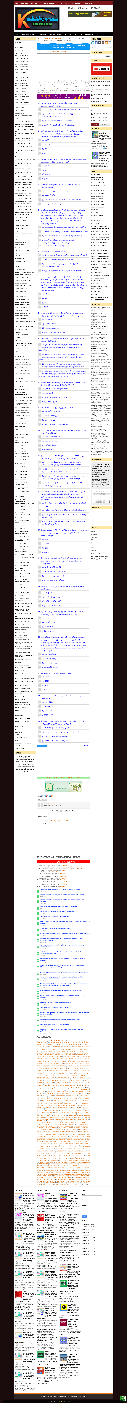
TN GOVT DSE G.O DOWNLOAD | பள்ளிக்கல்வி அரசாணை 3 (24, 647)
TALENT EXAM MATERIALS (83, 1157)
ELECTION (61, 1090)
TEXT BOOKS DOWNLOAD (58, 1164)
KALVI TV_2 (40, 1110)
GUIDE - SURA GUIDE (70, 1103)
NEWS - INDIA (54, 1117)
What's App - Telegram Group (100, 559)
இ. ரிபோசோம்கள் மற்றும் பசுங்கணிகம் (57, 120)
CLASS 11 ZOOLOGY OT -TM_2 (56, 1061)
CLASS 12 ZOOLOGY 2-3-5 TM (59, 1068)
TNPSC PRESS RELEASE (61, 1176)
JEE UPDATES (79, 1109)
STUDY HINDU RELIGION (82, 1143)
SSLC (92, 540)
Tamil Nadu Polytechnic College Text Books (67, 1251)
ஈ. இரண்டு (46, 178)
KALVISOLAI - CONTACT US (68, 1110)
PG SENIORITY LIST (78, 1121)
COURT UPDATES (61, 1082)
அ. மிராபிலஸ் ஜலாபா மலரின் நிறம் (55, 191)
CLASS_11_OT (62, 1075)
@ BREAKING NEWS (42, 1041)
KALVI (86, 1109)
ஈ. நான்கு (45, 552)
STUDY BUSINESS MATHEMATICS (59, 1136)
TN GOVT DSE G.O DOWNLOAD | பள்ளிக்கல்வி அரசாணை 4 (59, 1169)
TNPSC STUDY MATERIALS (23, 691)
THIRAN (39, 1165)
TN (58, 1165)
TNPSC (93, 550)
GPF (61, 1097)
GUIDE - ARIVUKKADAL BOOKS (71, 1097)
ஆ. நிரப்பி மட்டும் (49, 622)
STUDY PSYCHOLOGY (61, 1152)
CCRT (87, 1054)
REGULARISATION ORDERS (46, 1129)
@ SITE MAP (74, 1041)
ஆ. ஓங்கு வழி (47, 393)
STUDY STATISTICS (67, 1153)
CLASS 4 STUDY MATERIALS (51, 1072)
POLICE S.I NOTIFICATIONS (61, 1122)
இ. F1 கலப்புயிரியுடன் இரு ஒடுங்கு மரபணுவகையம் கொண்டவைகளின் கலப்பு (62, 265)
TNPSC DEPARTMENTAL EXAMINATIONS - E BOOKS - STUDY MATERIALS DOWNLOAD (29, 1295)
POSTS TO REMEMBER (44, 1124)
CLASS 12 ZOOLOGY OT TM (23, 187)
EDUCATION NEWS (41, 1090)
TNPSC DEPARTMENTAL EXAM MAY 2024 (50, 1353)
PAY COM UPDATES (81, 1119)
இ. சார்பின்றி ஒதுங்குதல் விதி (53, 576)
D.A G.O (80, 1084)
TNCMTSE (63, 1170)
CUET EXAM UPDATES (71, 1084)
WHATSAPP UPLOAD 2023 (74, 1184)
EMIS (75, 1090)
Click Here (65, 865)
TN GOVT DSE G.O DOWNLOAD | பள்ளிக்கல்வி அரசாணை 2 (51, 1167)
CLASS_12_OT (83, 1077)
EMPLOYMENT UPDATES (23, 250)
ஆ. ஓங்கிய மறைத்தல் (50, 415)
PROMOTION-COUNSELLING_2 (46, 1128)
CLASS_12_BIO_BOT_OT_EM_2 (78, 1075)
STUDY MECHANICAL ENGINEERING (22, 540)
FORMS (84, 1093)
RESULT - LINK (60, 1129)
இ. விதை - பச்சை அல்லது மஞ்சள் (55, 736)
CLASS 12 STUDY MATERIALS (76, 1067)
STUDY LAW (75, 1145)
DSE (47, 1088)
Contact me (18, 759)
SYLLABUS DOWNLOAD (68, 1157)
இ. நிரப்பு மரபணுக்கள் (50, 420)
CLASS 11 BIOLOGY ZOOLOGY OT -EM (74, 1058)
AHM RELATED (84, 1042)
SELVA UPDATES (84, 1131)
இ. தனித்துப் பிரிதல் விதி (51, 601)
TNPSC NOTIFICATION (44, 1176)
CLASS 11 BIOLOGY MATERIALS (54, 1058)
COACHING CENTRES (21, 217)
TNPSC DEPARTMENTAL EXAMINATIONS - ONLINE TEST (51, 1369)
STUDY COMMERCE (50, 1138)
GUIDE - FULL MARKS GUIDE (23, 286)
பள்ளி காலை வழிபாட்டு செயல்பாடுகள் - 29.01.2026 (54, 916)
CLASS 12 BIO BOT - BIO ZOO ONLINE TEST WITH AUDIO (23, 147)
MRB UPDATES (86, 1112)
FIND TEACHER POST (64, 1093)
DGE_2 (85, 1085)
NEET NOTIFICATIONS (82, 1114)
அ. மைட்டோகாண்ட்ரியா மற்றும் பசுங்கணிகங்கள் (61, 109)
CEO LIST (58, 1056)
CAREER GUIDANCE (58, 1054)
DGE (80, 1085)
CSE (51, 1084)
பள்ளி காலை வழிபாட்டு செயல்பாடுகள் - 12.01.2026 (54, 1007)
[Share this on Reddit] (52, 796)
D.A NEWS (87, 1084)
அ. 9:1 (44, 294)
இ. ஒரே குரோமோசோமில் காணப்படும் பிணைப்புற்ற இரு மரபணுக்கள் (64, 515)
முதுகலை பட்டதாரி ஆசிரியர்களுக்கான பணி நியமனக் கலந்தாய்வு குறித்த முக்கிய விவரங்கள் (100, 321)
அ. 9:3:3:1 (45, 676)
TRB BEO (88, 1179)
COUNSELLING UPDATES (45, 1082)
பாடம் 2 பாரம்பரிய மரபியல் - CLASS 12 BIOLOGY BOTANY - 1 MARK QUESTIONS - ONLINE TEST (63, 46)
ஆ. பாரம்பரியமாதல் (50, 658)
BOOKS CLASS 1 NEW (78, 1046)
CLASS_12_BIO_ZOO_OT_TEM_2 (67, 1077)
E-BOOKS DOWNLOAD (62, 1088)
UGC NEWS (76, 1183)
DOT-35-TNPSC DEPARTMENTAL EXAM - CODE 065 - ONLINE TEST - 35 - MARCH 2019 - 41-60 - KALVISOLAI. (29, 1237)
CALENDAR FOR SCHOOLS (44, 1054)
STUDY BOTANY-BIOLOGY (23, 459)
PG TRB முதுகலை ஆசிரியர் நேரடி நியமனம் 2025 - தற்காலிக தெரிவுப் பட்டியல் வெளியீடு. (100, 420)
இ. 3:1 (44, 302)
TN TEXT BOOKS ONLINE (52, 1170)
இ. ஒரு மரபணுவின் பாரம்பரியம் (54, 397)
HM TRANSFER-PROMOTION (71, 1105)
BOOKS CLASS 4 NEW (51, 1049)
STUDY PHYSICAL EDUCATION (61, 1150)
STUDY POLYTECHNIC (48, 1152)
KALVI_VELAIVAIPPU (52, 1110)
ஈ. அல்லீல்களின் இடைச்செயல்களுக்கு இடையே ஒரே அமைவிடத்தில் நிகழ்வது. (62, 484)
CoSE (86, 1080)
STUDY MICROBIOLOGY (61, 1148)
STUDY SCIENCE (84, 1152)
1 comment (64, 52)
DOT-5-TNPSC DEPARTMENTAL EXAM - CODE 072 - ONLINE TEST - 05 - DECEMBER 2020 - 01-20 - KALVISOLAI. (25, 1275)
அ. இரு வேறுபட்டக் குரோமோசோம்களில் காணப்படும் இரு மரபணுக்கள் (65, 504)
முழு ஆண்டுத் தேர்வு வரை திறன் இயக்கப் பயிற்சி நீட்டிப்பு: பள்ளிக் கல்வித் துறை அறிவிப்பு (100, 380)
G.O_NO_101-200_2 (83, 1095)
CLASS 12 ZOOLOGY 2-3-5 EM (23, 179)
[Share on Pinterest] (47, 796)
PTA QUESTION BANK (64, 1127)
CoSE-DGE (94, 537)
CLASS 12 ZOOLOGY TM (55, 1070)
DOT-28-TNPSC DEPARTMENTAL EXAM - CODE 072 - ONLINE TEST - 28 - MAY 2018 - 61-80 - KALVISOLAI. (29, 1256)
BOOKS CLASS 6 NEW (75, 1049)
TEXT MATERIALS (84, 1164)
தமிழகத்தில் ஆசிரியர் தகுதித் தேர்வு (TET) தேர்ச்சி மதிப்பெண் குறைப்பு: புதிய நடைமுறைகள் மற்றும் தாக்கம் (101, 360)
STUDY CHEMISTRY (75, 1136)
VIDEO (39, 1184)
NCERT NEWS (53, 1114)
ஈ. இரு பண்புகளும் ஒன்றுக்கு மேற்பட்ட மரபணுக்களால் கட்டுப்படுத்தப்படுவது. (63, 522)
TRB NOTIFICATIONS (46, 1181)
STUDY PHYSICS (75, 1150)
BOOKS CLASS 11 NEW (52, 1048)
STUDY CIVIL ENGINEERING (23, 469)
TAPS (88, 1158)
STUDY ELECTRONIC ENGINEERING (64, 1139)
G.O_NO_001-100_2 (72, 1095)
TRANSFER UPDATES (49, 1179)
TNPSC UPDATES (64, 1177)
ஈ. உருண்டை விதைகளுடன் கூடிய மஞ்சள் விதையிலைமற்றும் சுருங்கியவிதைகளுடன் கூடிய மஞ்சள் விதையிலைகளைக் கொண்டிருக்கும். (62, 243)
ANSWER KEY (51, 1044)
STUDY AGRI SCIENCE (83, 1133)
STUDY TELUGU (46, 1155)
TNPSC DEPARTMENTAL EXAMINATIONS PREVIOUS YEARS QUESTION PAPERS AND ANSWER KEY (29, 1216)
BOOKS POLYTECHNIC (82, 1053)
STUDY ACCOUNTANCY (70, 1133)
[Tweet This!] (45, 796)
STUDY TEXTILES (57, 1155)
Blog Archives (104, 124)
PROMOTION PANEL (83, 1124)
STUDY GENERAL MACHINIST (81, 1141)
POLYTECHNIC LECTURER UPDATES (79, 1122)
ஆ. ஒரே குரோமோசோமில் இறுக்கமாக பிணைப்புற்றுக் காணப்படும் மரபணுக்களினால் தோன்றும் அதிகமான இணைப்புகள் (61, 357)
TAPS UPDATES (43, 1160)
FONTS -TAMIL (76, 1093)
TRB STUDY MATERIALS (22, 721)
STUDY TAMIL (19, 584)
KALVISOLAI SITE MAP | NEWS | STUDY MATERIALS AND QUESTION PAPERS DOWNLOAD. (73, 1198)
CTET (61, 1084)
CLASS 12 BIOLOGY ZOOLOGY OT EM (24, 168)
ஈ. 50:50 (45, 307)
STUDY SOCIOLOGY (55, 1153)
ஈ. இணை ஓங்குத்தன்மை (51, 401)
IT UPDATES (84, 1107)
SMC (46, 1133)
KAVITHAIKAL (49, 1112)
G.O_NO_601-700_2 (53, 1097)
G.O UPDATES (60, 1095)
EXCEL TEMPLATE (51, 1093)
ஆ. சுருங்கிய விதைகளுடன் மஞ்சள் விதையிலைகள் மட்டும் (65, 231)
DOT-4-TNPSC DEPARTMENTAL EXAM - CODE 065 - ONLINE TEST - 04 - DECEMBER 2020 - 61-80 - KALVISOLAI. (25, 1316)
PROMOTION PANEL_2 (44, 1126)
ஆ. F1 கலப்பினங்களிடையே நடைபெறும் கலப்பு (60, 259)
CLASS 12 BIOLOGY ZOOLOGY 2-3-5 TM (67, 1065)
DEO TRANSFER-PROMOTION (68, 1085)
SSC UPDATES (53, 1133)
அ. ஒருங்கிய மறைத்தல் (51, 411)
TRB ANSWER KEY (78, 1179)
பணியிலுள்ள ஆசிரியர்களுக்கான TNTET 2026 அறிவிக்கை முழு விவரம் (60, 889)
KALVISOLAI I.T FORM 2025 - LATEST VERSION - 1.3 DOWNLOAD (105, 154)
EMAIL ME (68, 1090)
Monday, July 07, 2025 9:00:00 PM (61, 821)
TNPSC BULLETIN (69, 1172)
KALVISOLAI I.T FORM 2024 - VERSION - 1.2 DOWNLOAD (72, 1322)
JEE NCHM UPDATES (69, 1109)
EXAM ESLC (66, 1091)
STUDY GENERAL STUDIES (43, 1143)
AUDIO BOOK (85, 1044)
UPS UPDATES (84, 1183)
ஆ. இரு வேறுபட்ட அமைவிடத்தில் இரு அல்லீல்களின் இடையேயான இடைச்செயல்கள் (63, 470)
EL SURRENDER (52, 1090)
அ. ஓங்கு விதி (47, 592)
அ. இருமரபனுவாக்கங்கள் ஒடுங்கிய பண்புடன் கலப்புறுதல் (64, 255)
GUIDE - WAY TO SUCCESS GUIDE (45, 1105)
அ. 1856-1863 (47, 702)
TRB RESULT (60, 1181)
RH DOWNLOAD (83, 1129)
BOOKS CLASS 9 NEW (61, 1051)
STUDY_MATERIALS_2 (55, 1157)
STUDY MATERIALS (56, 1146)
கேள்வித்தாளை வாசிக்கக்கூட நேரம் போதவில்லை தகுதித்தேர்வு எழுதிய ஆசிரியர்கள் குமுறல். (69, 1238)
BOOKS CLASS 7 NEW (21, 80)
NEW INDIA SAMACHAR (22, 373)
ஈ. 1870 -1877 (47, 715)
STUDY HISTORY (41, 1145)
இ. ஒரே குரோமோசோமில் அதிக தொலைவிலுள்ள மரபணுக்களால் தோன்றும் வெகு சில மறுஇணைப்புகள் (63, 365)
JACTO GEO (40, 1109)
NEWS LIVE (64, 1117)
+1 (92, 542)
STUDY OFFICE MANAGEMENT (44, 1150)
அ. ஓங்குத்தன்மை (49, 654)
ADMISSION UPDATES (70, 1043)
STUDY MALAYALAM (42, 1146)
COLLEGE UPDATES (52, 1080)
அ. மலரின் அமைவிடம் (51, 436)
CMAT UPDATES (77, 1079)
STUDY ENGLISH (20, 494)
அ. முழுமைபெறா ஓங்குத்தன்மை (55, 388)
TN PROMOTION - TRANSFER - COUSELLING (24, 656)
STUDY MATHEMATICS (70, 1146)
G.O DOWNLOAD (48, 1095)
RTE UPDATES (45, 1131)
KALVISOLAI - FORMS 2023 (72, 1305)
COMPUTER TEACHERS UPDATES (71, 1080)
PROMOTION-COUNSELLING (80, 1126)
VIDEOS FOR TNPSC (47, 1184)
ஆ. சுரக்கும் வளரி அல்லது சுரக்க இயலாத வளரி (60, 732)
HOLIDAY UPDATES (43, 1107)
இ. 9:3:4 (45, 685)
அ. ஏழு (45, 539)
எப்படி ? (85, 1184)
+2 (92, 545)
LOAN (68, 1112)
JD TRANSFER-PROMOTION (53, 1109)
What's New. (63, 1184)
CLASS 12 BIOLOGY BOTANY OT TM (74, 1063)
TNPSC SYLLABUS (51, 1177)
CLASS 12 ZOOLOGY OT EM (76, 1068)
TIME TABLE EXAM (49, 1165)
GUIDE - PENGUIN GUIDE (69, 1102)
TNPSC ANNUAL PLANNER (23, 668)
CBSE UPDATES (69, 1054)
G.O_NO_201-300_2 (42, 1097)
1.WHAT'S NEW (42, 1043)
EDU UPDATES (77, 1087)
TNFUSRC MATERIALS (73, 1170)
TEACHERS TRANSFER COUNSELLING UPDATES (75, 1160)
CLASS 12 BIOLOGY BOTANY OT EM (54, 1063)
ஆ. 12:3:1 (45, 681)
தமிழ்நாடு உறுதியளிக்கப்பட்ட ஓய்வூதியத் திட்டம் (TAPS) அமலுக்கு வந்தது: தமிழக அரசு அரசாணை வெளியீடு (101, 436)
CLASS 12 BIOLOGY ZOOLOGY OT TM (56, 1067)
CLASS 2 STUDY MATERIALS (71, 1070)
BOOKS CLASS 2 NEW (78, 1048)
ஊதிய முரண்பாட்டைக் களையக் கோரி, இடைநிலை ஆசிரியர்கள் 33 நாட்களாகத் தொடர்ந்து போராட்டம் (101, 366)
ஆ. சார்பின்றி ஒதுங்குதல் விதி (53, 597)
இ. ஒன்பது (46, 174)
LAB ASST (57, 1112)
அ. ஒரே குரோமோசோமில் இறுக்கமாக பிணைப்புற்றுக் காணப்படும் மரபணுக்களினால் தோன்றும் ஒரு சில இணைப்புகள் (61, 347)
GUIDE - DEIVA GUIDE (47, 1098)
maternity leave (76, 1112)
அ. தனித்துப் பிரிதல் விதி (51, 567)
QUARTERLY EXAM (85, 1127)
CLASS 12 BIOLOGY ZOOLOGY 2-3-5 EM (25, 160)
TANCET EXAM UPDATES (78, 1158)
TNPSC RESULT (74, 1176)
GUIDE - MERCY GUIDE (55, 1102)
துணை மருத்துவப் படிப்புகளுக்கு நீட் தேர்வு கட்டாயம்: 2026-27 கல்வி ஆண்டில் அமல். (64, 972)
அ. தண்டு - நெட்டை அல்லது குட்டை (56, 727)
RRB (38, 1131)
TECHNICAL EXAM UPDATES (46, 1162)
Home (16, 3)
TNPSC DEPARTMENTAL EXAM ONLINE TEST (73, 1174)
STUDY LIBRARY (84, 1145)
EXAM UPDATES (20, 261)
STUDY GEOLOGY (69, 1143)
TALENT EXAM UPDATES (45, 1158)
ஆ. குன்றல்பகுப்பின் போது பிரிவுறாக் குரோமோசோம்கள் (64, 510)
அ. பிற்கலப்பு (47, 319)
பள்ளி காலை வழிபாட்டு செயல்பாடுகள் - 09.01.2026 (54, 1024)
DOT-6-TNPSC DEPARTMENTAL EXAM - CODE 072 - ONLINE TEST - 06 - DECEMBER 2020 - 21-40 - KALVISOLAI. (25, 1337)
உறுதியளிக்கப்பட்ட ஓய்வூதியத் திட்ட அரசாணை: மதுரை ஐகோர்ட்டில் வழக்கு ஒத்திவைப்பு (101, 452)
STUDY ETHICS (47, 1141)
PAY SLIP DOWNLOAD (54, 1121)
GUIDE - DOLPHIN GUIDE (60, 1098)
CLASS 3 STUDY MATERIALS (23, 196)
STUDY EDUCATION (83, 1138)
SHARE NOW (40, 1133)
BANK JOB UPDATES (55, 1046)
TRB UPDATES (50, 1183)
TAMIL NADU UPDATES (61, 1158)
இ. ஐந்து (45, 547)
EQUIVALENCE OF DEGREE (54, 1091)
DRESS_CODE (40, 1088)
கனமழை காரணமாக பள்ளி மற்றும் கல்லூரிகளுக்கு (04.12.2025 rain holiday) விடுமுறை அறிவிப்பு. (105, 136)
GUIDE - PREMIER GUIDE (82, 1102)
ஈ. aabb (45, 153)
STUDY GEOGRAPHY (58, 1143)
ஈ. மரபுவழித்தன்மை (50, 667)
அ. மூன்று (46, 165)
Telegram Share (72, 777)
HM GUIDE (58, 1105)
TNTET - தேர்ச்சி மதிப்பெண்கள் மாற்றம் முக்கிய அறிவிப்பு (56, 928)
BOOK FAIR (68, 1046)
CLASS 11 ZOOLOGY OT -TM (23, 143)
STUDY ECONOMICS (72, 1138)
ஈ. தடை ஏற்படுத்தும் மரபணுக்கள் (55, 424)
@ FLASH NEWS (56, 1040)
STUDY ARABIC (41, 1134)
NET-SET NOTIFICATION (75, 1115)
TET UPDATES (43, 1164)
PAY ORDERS (41, 1121)
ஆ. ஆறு (45, 543)
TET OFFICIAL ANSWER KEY (67, 1162)
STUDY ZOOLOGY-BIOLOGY (23, 598)
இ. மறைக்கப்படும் (49, 626)
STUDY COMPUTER (61, 1138)
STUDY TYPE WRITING (69, 1155)
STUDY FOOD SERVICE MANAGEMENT (62, 1141)
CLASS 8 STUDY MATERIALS (63, 1073)
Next (73, 811)
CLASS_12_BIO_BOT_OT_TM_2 (52, 39)
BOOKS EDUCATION (42, 1053)
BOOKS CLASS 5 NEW (63, 1049)
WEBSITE (56, 1184)
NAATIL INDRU (44, 1114)
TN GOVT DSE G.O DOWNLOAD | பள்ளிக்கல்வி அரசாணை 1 (74, 1165)
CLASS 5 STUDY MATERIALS (67, 1072)
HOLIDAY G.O (84, 1105)
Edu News (94, 534)
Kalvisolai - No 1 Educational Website (62, 1396)
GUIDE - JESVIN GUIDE (70, 1100)
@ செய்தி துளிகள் (83, 1041)
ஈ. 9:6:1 (44, 690)
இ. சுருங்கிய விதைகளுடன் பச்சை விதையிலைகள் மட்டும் (64, 235)
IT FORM (76, 1107)
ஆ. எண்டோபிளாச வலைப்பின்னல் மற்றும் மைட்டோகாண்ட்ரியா (58, 115)
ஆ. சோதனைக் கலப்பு (50, 323)
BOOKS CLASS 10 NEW (22, 58)
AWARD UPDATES (42, 1046)
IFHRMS (54, 1107)
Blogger (26, 771)
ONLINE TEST (47, 1119)
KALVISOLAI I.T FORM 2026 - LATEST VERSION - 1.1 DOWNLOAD (59, 906)
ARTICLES (61, 1044)
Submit (42, 745)
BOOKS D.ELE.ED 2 (83, 1051)
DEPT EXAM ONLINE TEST (99, 556)
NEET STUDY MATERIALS (44, 1115)
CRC (47, 1084)
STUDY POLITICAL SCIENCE (23, 562)
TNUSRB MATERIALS (80, 1177)
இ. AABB (46, 149)
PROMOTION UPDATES (63, 1126)
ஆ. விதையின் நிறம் (49, 441)
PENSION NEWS (66, 1121)
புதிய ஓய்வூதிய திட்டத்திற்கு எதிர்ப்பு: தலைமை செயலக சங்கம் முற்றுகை (60, 1019)
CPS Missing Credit (80, 1082)
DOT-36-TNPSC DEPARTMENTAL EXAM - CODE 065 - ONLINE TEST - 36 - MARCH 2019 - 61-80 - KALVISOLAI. (29, 1198)
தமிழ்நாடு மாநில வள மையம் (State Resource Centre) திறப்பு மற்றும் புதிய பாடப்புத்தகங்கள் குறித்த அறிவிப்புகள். (101, 373)
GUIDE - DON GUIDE (73, 1098)
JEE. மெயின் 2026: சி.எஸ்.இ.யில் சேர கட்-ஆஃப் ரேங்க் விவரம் (57, 911)
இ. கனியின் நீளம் (49, 445)
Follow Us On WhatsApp (66, 1402)
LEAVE (63, 1112)
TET (56, 1162)
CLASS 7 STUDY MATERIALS (46, 1073)
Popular (95, 124)
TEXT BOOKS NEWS (72, 1164)
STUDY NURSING (73, 1148)
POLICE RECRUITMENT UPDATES (25, 397)
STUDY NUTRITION (83, 1148)
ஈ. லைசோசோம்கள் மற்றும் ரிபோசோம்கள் (58, 125)
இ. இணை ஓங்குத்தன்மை (52, 663)
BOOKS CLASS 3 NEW (21, 69)
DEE (40, 1085)
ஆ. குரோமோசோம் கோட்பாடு (54, 571)
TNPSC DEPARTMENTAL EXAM (48, 1174)
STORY (60, 1133)
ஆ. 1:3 (44, 298)
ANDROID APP (41, 1044)
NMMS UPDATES (78, 1117)
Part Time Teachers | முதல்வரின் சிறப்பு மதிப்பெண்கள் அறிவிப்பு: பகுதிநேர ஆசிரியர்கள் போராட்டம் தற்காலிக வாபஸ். (101, 400)
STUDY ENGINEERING (79, 1139)
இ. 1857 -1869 (47, 711)
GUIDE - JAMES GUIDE (58, 1100)
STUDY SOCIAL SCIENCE (43, 1153)
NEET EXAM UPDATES (67, 1114)
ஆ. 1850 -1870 (47, 706)
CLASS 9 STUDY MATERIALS (80, 1073)
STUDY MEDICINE (50, 1148)
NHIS (70, 1117)
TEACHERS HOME (53, 1160)
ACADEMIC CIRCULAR (55, 1042)
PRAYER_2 (71, 1124)
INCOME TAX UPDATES (64, 1107)
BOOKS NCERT (68, 1053)
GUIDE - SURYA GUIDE (82, 1103)
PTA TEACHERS (75, 1127)
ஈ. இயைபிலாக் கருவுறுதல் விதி (54, 605)
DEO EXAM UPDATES (51, 1085)
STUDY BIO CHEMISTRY (78, 1134)
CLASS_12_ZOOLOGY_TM (62, 1079)
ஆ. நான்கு (46, 170)
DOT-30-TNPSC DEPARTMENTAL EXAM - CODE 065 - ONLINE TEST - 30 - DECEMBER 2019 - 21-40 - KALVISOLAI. (25, 1376)
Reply (44, 825)
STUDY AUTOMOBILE (64, 1134)
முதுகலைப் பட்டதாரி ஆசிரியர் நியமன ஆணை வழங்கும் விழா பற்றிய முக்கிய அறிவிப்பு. (65, 933)
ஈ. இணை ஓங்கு (48, 631)
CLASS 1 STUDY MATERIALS (70, 1056)
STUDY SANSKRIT (73, 1152)
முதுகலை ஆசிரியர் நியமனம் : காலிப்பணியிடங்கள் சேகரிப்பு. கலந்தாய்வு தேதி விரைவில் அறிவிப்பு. (99, 344)
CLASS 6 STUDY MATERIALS (83, 1072)
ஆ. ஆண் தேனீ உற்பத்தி (51, 195)
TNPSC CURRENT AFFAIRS (82, 1172)
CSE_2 (56, 1084)
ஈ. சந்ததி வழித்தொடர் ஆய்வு (53, 332)
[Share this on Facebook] (42, 796)
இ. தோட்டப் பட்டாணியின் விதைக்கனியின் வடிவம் (62, 199)
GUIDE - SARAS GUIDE (42, 1103)
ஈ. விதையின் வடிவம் (50, 449)
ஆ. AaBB (46, 144)
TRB (92, 548)
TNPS (82, 1170)
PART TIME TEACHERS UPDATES (64, 1119)
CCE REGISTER (79, 1054)
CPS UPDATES (19, 228)
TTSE (69, 1183)
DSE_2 (52, 1088)
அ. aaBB (45, 140)
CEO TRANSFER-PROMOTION (45, 1056)
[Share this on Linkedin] (50, 796)
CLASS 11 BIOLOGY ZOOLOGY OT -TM (25, 134)
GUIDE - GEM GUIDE (46, 1100)
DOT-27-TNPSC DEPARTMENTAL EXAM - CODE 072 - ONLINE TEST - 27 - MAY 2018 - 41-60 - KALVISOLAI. (29, 1357)
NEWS (46, 1117)
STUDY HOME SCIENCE (53, 1145)
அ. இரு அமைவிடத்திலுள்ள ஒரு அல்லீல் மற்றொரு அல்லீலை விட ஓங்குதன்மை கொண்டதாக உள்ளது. (62, 463)
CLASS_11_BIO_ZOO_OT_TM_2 (45, 1075)
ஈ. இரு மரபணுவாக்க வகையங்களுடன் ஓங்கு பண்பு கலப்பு (64, 270)
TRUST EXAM (62, 1183)
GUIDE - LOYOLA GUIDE (43, 1102)
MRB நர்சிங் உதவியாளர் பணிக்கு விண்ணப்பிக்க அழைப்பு (56, 1002)
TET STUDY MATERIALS (83, 1162)
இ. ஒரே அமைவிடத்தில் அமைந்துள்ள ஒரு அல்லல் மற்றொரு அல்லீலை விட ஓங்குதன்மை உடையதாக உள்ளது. (65, 477)
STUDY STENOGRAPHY (79, 1153)
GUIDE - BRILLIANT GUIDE (23, 275)
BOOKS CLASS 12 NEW (65, 1048)
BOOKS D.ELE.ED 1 (73, 1051)
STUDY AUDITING (51, 1134)
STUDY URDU (80, 1155)
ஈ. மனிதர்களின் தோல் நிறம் (52, 204)
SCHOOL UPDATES (72, 1131)
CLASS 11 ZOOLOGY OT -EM (77, 1060)
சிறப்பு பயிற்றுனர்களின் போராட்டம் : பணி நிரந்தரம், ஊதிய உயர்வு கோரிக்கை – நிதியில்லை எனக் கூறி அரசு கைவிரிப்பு (101, 386)
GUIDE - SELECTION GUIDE (56, 1103)
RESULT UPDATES (71, 1129)
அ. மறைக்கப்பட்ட (49, 618)
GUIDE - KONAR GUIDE (83, 1100)
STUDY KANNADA (65, 1145)
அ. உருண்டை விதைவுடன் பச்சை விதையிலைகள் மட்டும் (64, 227)
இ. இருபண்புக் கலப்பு (50, 328)
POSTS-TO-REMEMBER (60, 1124)
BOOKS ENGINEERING (55, 1053)
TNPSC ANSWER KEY (56, 1172)
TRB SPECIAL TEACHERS (73, 1181)
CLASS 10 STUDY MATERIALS (24, 124)
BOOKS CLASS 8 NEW (48, 1051)
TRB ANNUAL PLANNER (64, 1179)
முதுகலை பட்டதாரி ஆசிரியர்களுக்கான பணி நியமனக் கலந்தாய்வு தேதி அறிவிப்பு (62, 894)
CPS (71, 1082)
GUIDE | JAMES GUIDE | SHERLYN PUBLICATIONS (73, 1266)
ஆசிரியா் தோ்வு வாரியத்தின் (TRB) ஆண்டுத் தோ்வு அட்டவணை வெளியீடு (61, 990)
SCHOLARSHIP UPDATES (58, 1131)
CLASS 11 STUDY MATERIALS (60, 1060)
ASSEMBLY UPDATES (73, 1044)
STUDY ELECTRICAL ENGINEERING (45, 1139)
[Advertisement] (63, 763)
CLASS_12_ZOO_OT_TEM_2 (44, 1079)
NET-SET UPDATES (59, 1116)
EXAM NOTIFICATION (77, 1091)
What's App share (55, 777)
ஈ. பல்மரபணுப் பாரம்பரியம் (53, 580)
